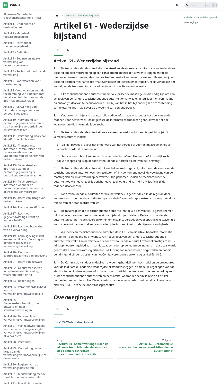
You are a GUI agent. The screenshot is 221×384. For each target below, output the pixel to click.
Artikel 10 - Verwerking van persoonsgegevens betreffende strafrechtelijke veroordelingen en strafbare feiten (23, 125)
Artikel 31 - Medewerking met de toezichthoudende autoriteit (24, 375)
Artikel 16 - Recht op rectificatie (23, 207)
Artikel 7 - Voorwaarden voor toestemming (21, 82)
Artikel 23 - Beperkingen (19, 281)
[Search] (201, 5)
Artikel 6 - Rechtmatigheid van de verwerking (24, 73)
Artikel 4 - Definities (16, 52)
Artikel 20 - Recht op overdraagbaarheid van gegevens (25, 254)
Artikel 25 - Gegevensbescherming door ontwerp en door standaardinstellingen (21, 305)
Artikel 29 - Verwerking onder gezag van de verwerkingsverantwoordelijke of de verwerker (24, 353)
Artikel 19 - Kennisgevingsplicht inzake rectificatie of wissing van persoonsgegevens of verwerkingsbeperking (24, 241)
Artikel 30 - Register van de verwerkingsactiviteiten (20, 366)
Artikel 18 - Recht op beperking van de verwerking (23, 228)
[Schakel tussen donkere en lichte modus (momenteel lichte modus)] (177, 5)
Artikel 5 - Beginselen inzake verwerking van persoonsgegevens (21, 62)
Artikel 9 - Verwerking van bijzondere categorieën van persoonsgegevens (21, 110)
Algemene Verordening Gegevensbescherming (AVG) (22, 16)
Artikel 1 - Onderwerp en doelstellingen (19, 25)
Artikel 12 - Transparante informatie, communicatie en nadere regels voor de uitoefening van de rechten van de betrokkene (23, 152)
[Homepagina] (57, 15)
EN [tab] (67, 50)
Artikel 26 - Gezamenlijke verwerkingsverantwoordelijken (24, 317)
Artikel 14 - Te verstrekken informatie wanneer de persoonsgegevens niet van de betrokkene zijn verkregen (23, 187)
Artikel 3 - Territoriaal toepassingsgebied (17, 44)
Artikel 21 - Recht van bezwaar (22, 262)
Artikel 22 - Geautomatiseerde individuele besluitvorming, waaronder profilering (22, 271)
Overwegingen (191, 22)
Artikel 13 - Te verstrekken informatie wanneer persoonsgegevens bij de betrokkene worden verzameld (23, 170)
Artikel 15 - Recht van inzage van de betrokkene (24, 199)
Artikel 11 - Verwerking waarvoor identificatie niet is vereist (24, 137)
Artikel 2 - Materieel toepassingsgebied (16, 35)
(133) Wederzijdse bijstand (76, 322)
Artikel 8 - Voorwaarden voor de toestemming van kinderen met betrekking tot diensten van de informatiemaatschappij (24, 96)
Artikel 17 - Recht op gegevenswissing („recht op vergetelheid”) (21, 217)
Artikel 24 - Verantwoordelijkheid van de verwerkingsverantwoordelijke (24, 290)
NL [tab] (58, 50)
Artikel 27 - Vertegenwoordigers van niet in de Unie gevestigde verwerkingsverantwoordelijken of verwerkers (24, 331)
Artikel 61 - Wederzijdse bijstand (200, 17)
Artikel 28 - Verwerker (17, 342)
